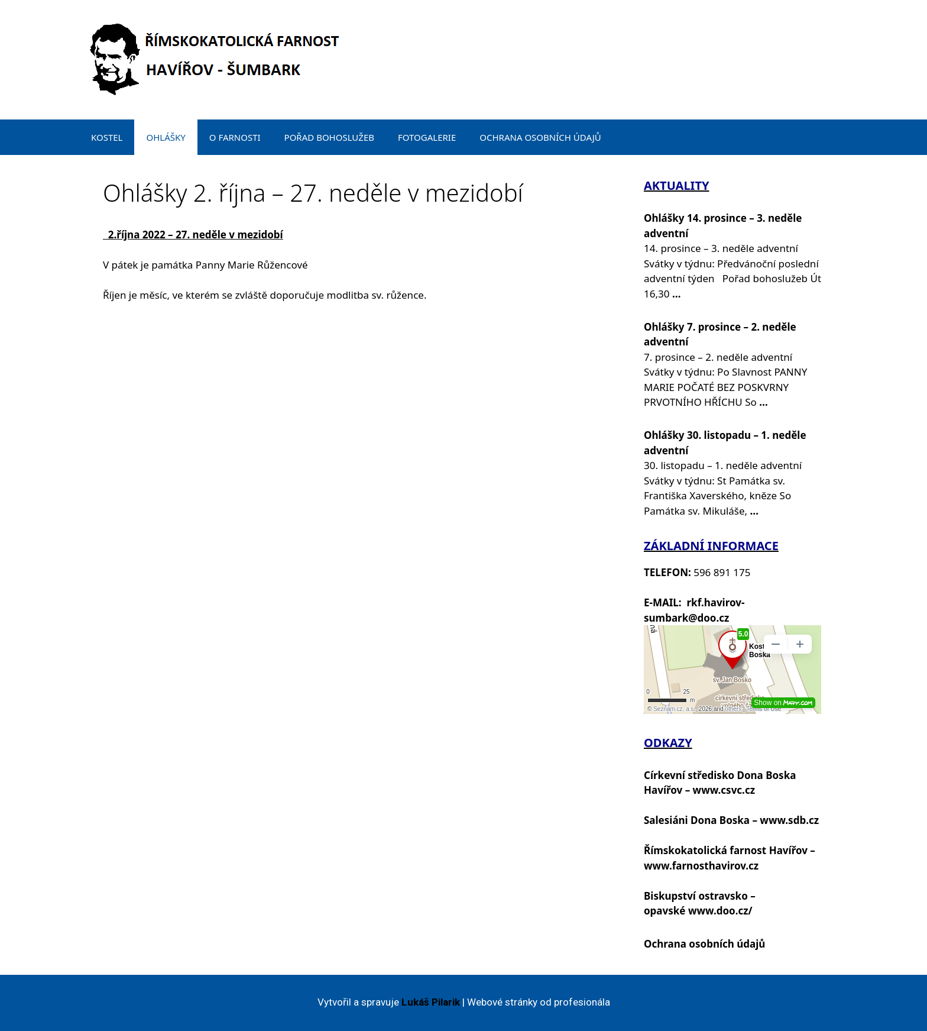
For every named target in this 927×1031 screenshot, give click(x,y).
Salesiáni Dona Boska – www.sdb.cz (731, 820)
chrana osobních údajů (708, 944)
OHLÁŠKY (165, 137)
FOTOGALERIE (427, 137)
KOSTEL (106, 137)
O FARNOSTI (235, 137)
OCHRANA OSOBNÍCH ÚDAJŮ (540, 137)
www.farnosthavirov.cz (701, 865)
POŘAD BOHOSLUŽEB (329, 137)
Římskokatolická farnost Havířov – (729, 850)
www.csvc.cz (724, 790)
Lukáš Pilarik (430, 1002)
